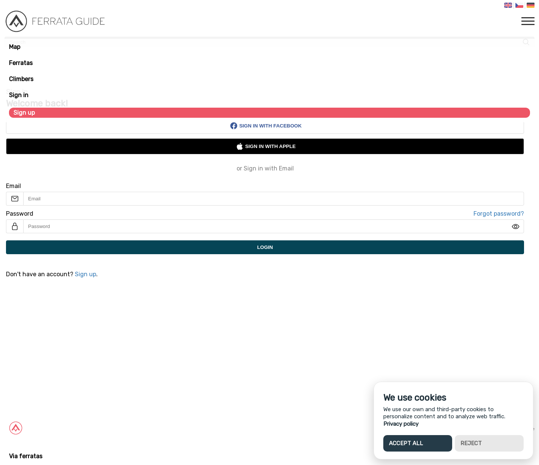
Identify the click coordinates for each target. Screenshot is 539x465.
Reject (471, 443)
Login (265, 247)
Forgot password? (498, 213)
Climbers (21, 79)
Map (14, 46)
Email (13, 186)
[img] (516, 226)
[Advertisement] (224, 345)
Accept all (406, 443)
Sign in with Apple (266, 146)
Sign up (24, 112)
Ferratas (21, 63)
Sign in (18, 95)
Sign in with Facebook (266, 126)
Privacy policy (400, 424)
